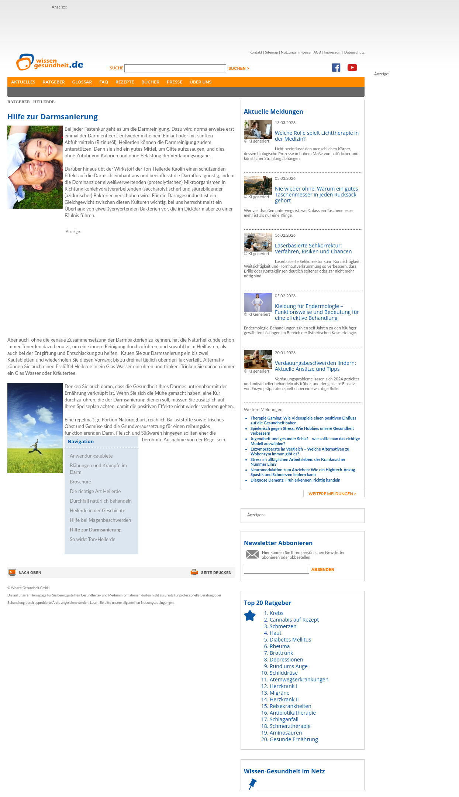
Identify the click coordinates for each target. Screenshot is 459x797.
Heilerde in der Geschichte (97, 510)
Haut (276, 632)
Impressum (332, 52)
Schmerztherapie (290, 725)
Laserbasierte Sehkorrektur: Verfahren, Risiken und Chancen (313, 248)
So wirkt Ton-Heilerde (92, 539)
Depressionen (286, 659)
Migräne (280, 692)
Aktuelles (23, 82)
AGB (317, 52)
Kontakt (255, 52)
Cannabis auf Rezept (294, 619)
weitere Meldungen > (332, 493)
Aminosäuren (286, 732)
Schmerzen (283, 626)
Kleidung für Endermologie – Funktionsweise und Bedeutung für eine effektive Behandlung (317, 311)
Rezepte (124, 82)
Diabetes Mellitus (290, 639)
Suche (117, 67)
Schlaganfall (284, 719)
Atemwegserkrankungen (299, 679)
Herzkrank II (284, 699)
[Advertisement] (186, 27)
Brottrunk (281, 652)
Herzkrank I (283, 686)
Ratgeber (54, 82)
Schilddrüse (284, 672)
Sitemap (271, 52)
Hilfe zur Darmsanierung (95, 530)
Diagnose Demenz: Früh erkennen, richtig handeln (295, 480)
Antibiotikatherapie (293, 712)
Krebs (276, 612)
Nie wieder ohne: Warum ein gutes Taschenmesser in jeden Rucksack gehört (316, 194)
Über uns (200, 82)
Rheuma (280, 646)
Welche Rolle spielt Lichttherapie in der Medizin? (317, 135)
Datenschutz (354, 52)
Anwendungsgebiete (91, 456)
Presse (174, 82)
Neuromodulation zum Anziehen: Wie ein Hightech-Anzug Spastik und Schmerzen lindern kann (303, 472)
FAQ (103, 82)
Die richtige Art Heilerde (95, 491)
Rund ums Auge (289, 666)
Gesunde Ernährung (294, 739)
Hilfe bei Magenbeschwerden (100, 520)
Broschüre (80, 482)
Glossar (82, 82)
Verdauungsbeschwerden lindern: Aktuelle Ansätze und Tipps (315, 365)
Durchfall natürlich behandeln (101, 501)
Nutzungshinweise (296, 52)
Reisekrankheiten (290, 705)
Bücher (150, 82)
